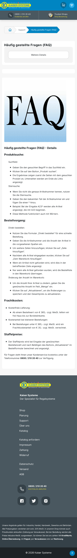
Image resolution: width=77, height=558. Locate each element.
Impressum (25, 444)
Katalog (23, 430)
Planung (23, 415)
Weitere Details (38, 55)
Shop (22, 410)
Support (21, 30)
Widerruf (24, 455)
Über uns (24, 425)
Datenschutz (26, 464)
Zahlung (23, 450)
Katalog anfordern (29, 439)
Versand (23, 469)
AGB (21, 474)
